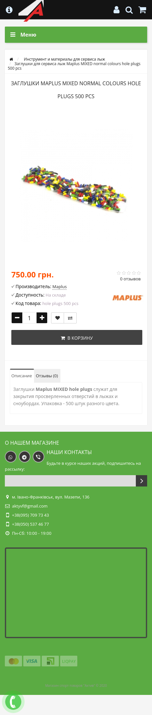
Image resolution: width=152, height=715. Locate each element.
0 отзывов (130, 279)
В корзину (77, 338)
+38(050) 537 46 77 (30, 524)
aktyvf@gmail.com (30, 506)
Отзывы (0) (47, 376)
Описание (21, 376)
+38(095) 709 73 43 (30, 515)
